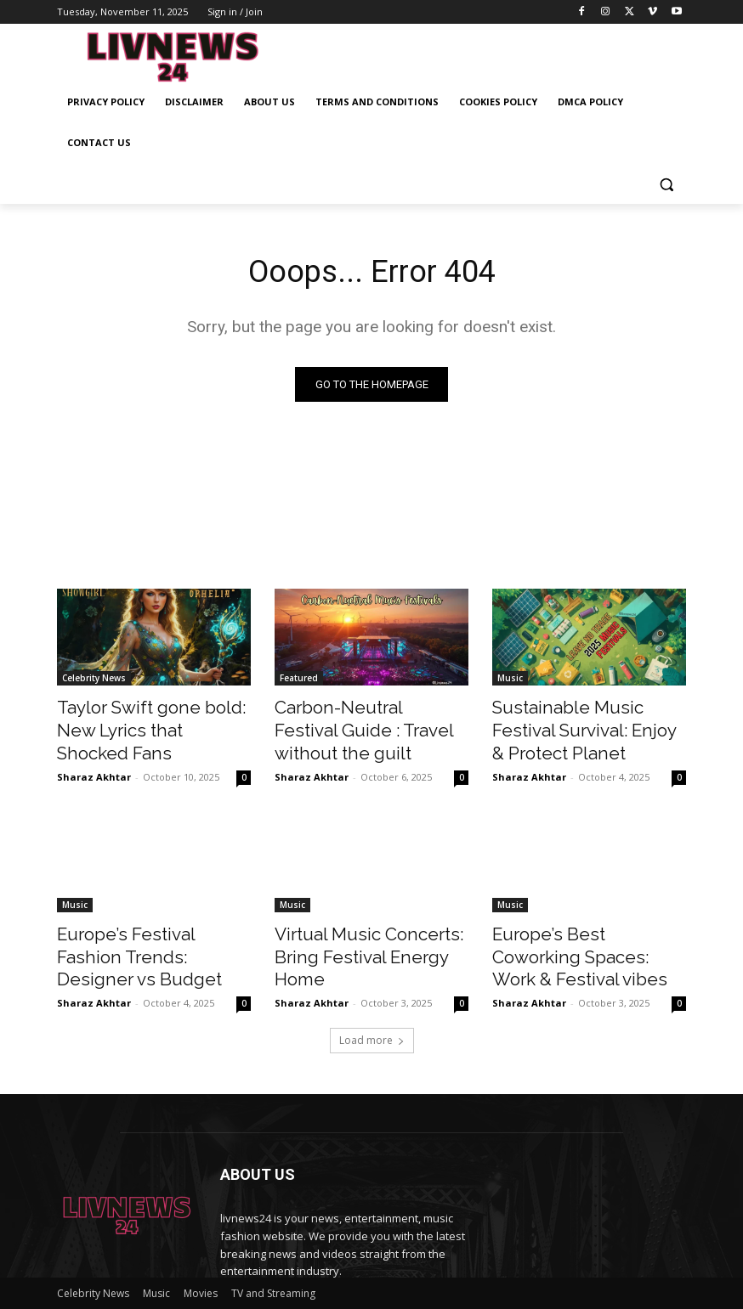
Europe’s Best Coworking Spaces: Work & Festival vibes (588, 932)
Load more (372, 999)
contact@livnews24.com (341, 1265)
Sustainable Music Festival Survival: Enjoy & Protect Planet (576, 727)
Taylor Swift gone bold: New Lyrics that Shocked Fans (151, 718)
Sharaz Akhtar (94, 748)
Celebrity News (94, 680)
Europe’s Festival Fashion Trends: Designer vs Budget (146, 932)
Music (510, 680)
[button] (666, 184)
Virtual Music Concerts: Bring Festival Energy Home (368, 932)
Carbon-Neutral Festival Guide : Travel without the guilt (357, 727)
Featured (299, 680)
